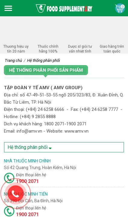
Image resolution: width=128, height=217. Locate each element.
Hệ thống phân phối (30, 147)
